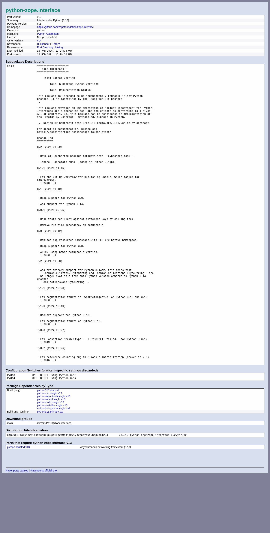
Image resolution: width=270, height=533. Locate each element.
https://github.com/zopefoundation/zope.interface (65, 27)
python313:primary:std (50, 468)
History (56, 43)
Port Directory (45, 47)
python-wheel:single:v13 (51, 456)
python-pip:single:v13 (49, 450)
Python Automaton (47, 33)
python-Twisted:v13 (18, 504)
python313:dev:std (47, 447)
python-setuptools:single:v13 (53, 453)
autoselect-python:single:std (53, 465)
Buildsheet (43, 43)
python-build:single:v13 (50, 459)
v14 (39, 40)
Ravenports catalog (17, 528)
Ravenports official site (43, 528)
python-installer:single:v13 (52, 462)
